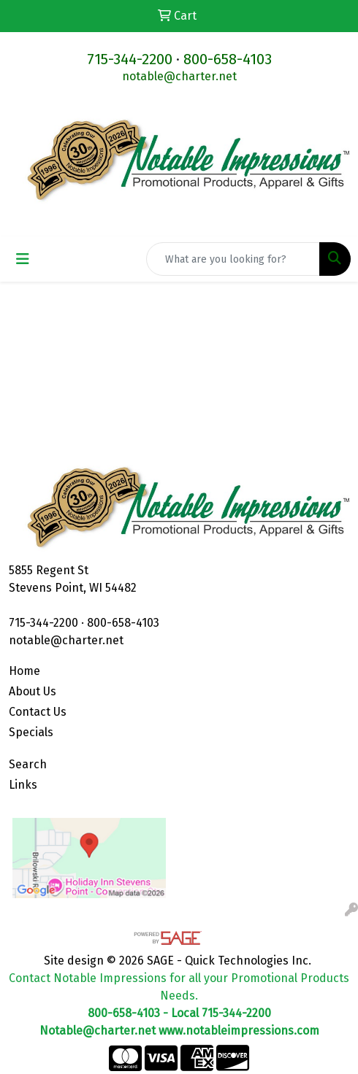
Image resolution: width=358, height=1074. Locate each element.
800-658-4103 (227, 59)
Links (23, 785)
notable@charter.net (179, 76)
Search (28, 764)
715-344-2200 (129, 59)
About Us (32, 691)
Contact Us (37, 712)
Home (24, 671)
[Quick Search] (233, 259)
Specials (31, 732)
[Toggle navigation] (22, 259)
